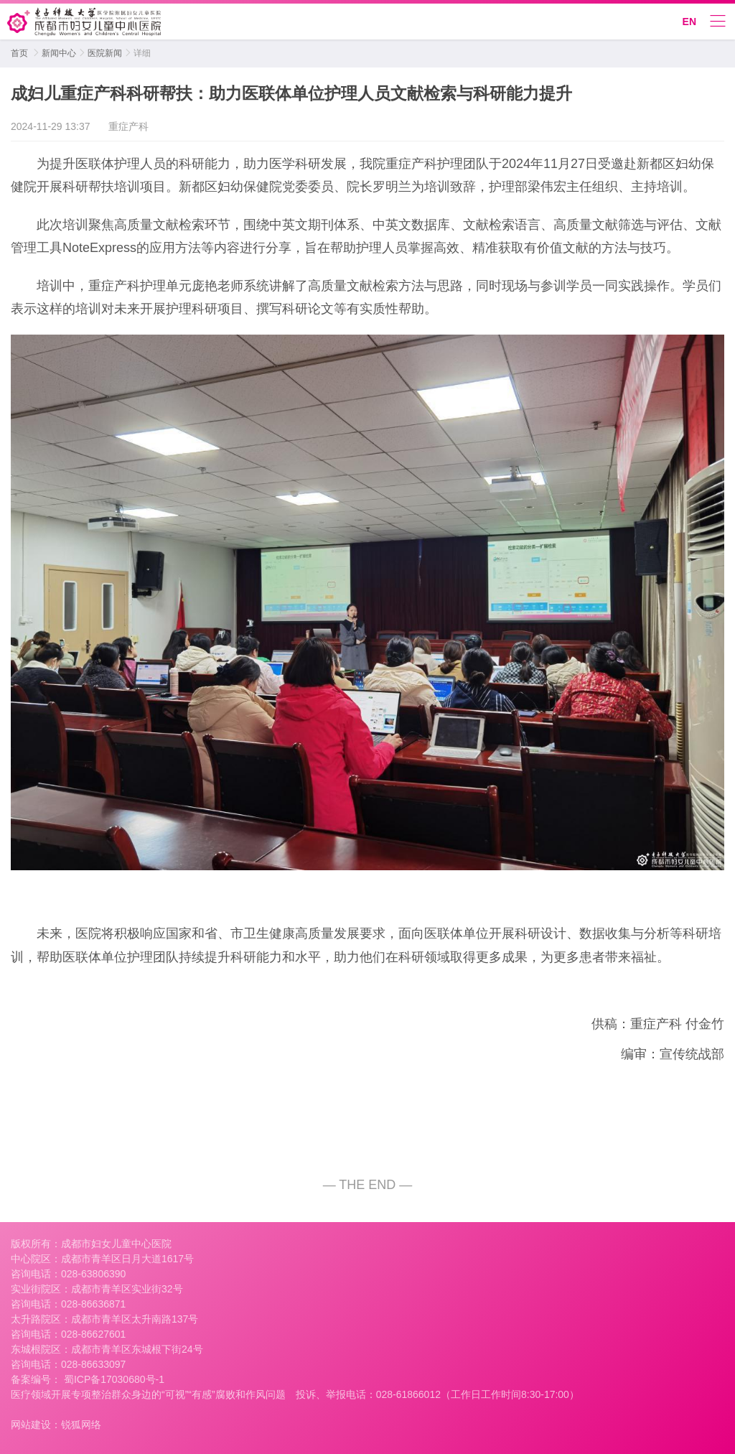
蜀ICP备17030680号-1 (112, 1379)
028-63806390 (93, 1274)
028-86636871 (93, 1304)
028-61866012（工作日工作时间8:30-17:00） (477, 1394)
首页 (19, 53)
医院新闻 (105, 53)
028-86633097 (93, 1364)
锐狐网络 (81, 1424)
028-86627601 (93, 1334)
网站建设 (31, 1424)
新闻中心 (59, 53)
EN (689, 21)
